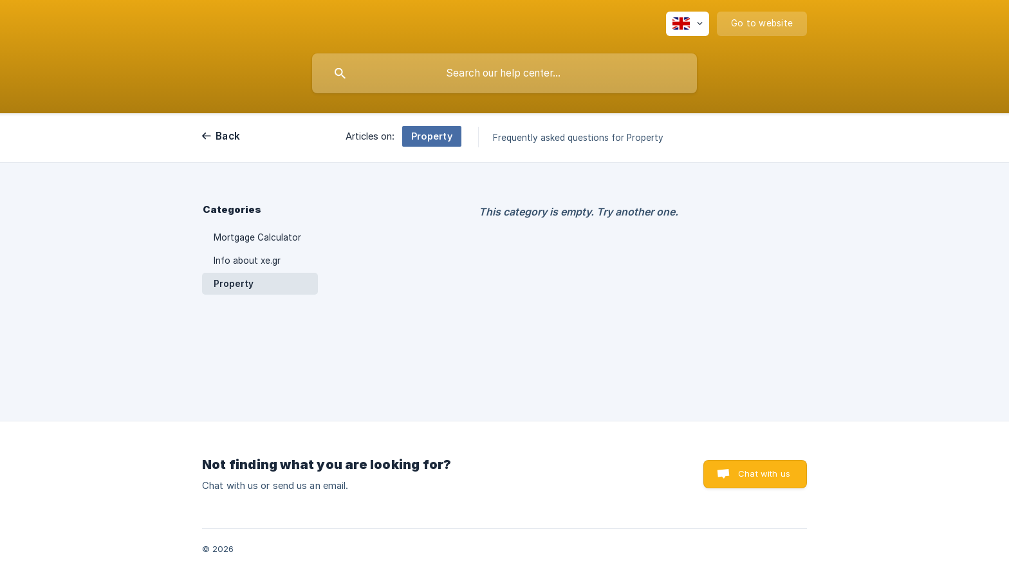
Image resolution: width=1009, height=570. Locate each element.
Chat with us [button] (764, 473)
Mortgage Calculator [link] (257, 237)
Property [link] (234, 284)
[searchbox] (504, 73)
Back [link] (228, 136)
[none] (687, 24)
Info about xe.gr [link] (247, 260)
